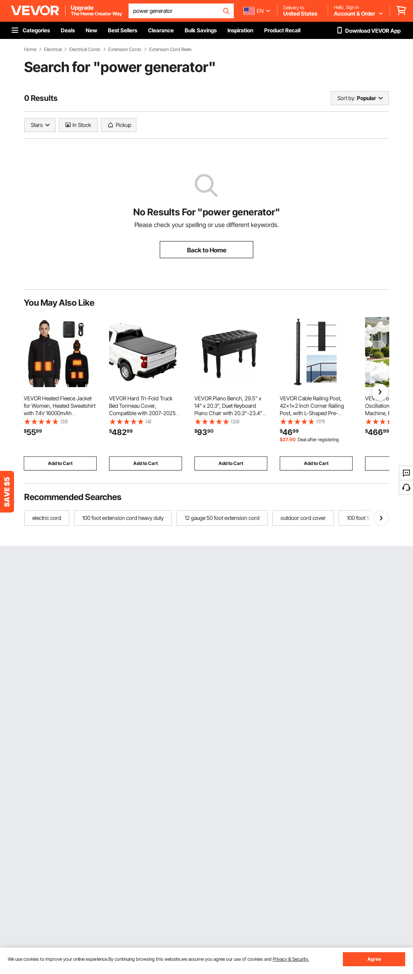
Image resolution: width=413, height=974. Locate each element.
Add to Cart (60, 463)
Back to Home (206, 250)
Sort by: (346, 98)
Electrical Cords (85, 49)
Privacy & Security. (291, 959)
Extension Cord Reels (170, 49)
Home (30, 49)
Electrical (53, 49)
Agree (374, 959)
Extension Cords (124, 49)
